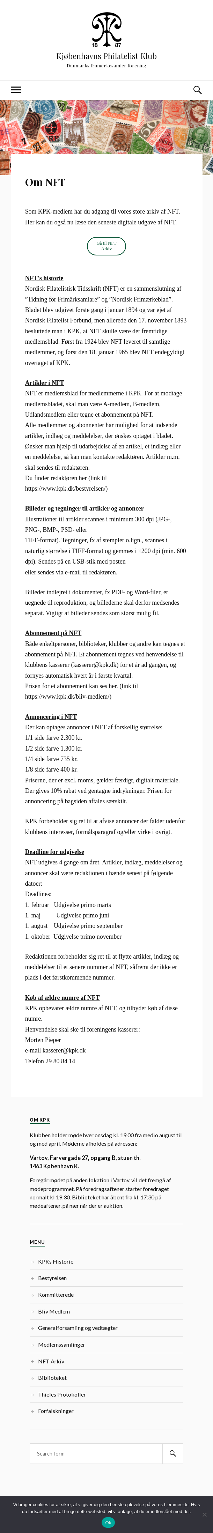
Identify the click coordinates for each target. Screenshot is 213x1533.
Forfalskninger (56, 1410)
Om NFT (45, 182)
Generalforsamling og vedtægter (78, 1327)
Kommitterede (56, 1294)
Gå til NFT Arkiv (106, 245)
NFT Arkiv (51, 1361)
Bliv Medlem (54, 1311)
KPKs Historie (55, 1261)
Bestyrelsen (52, 1277)
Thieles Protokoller (62, 1394)
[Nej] (204, 1514)
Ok (108, 1522)
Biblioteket (52, 1377)
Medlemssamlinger (61, 1344)
